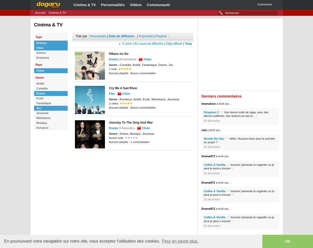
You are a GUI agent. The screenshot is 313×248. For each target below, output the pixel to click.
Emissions (42, 57)
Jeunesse (42, 113)
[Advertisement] (132, 158)
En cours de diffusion (148, 44)
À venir (127, 44)
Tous (188, 44)
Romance (42, 127)
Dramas (41, 42)
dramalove (209, 103)
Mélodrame (43, 117)
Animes (41, 52)
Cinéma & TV (85, 5)
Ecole (40, 98)
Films (40, 47)
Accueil (40, 12)
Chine (40, 70)
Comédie (42, 88)
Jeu (38, 108)
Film (112, 93)
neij (204, 130)
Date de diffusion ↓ (122, 36)
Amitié (40, 83)
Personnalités (113, 5)
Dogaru (48, 4)
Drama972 (208, 156)
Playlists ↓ (162, 36)
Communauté (158, 5)
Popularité (146, 36)
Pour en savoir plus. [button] (180, 241)
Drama (113, 59)
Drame (40, 93)
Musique (41, 122)
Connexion (264, 4)
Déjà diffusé (174, 44)
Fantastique (43, 103)
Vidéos (136, 5)
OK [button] (288, 241)
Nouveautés (98, 36)
